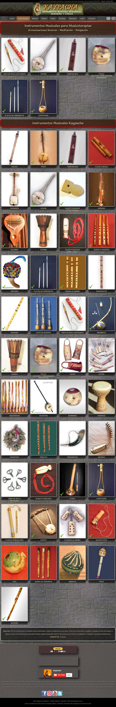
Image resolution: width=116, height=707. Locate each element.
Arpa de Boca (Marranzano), (90, 684)
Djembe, (9, 687)
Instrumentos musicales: (28, 682)
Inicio (12, 18)
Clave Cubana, (110, 684)
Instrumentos (23, 18)
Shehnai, (72, 682)
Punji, (48, 687)
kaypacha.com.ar (78, 701)
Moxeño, (104, 682)
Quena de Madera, (50, 684)
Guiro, (67, 682)
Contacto (91, 18)
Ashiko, (44, 682)
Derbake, (103, 684)
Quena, (43, 684)
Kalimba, (77, 682)
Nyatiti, (82, 682)
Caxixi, (23, 687)
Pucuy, (19, 687)
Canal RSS (71, 693)
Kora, (52, 682)
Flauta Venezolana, (66, 684)
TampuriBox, (74, 687)
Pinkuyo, (80, 687)
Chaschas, (14, 687)
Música (35, 18)
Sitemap (65, 693)
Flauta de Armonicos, (60, 682)
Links (82, 18)
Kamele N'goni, (36, 684)
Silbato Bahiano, (9, 684)
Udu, (99, 684)
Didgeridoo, (38, 682)
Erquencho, (43, 687)
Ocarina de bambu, (77, 684)
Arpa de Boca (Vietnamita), (63, 687)
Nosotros (72, 18)
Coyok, (109, 682)
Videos (44, 18)
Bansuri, (48, 682)
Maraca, (85, 687)
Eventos (62, 18)
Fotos (53, 18)
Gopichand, (53, 687)
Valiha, (5, 687)
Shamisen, (94, 682)
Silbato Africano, (18, 684)
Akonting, (99, 682)
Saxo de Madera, (35, 687)
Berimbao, (58, 684)
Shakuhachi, (87, 682)
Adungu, (27, 687)
